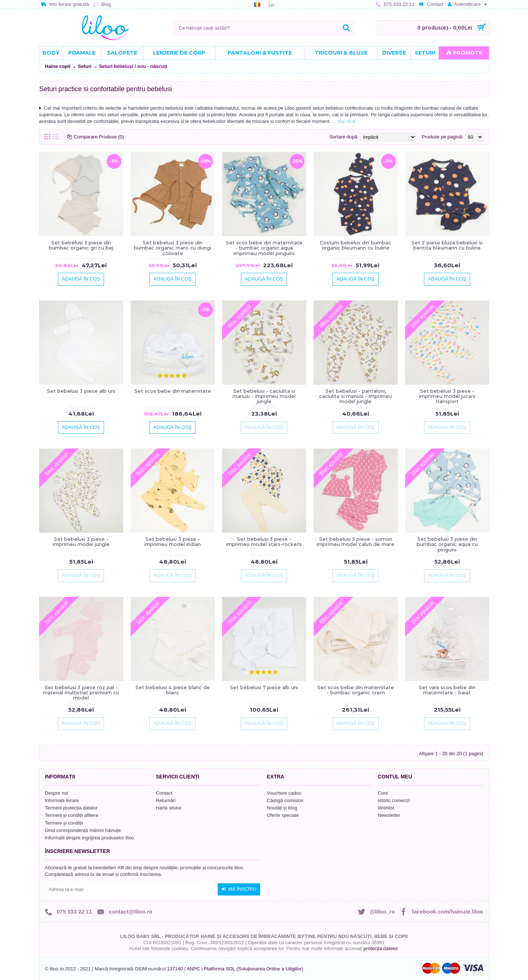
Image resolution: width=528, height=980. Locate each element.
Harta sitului (168, 808)
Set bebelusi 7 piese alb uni (264, 687)
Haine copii (57, 66)
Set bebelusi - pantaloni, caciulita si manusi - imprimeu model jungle (355, 396)
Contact (164, 793)
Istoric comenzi (394, 800)
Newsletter (389, 815)
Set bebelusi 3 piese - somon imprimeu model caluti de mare (355, 541)
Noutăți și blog (282, 808)
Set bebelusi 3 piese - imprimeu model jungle (81, 541)
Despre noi (56, 793)
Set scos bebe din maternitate (172, 391)
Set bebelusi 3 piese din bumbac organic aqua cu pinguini (447, 544)
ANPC (193, 969)
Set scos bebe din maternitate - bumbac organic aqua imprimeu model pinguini (264, 248)
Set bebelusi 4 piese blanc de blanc (172, 689)
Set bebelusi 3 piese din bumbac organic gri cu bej (81, 245)
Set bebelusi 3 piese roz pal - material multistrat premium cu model (81, 692)
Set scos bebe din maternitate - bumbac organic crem (355, 689)
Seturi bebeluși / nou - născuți (133, 66)
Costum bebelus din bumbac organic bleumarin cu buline (355, 245)
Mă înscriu (238, 889)
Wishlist (386, 808)
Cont (383, 793)
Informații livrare (62, 800)
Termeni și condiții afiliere (72, 815)
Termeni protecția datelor (71, 808)
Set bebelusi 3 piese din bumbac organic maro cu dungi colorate (172, 248)
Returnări (165, 800)
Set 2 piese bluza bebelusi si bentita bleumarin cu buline (447, 245)
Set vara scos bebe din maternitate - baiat (447, 689)
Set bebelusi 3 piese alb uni (81, 391)
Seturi (85, 66)
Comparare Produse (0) (99, 137)
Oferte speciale (283, 815)
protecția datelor (380, 948)
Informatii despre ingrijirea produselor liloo (89, 837)
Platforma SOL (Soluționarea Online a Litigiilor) (253, 969)
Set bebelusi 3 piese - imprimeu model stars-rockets (264, 541)
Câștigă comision (285, 800)
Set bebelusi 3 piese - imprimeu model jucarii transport (447, 396)
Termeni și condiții (64, 823)
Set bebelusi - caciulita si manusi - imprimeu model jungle (264, 396)
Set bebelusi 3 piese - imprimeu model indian (172, 541)
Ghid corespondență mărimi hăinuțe (83, 830)
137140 (175, 969)
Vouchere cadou (284, 793)
